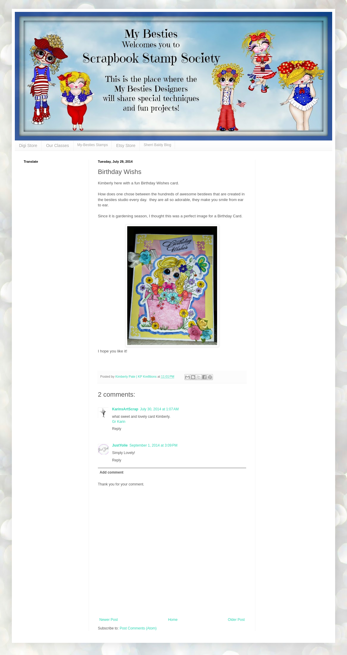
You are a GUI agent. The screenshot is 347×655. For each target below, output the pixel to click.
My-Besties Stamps (92, 145)
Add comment (111, 472)
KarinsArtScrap (125, 409)
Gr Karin (118, 422)
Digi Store (28, 145)
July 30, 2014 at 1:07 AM (159, 409)
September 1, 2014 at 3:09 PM (153, 445)
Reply (116, 429)
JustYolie (120, 445)
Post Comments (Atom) (138, 628)
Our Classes (57, 145)
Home (173, 620)
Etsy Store (126, 145)
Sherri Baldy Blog (157, 145)
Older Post (236, 620)
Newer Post (108, 620)
